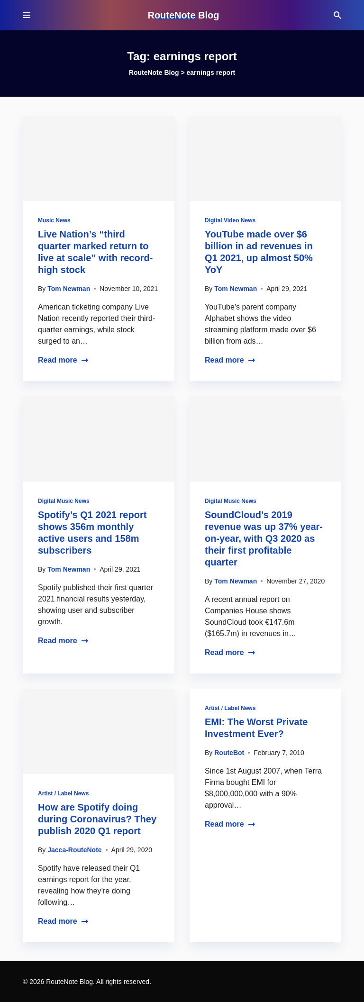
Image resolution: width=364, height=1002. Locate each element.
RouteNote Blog (183, 15)
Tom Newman (68, 288)
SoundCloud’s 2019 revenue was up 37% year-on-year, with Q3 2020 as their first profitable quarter (264, 538)
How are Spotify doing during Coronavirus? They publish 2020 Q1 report (97, 819)
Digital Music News (64, 501)
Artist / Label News (63, 793)
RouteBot (229, 752)
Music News (54, 220)
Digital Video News (230, 220)
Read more (63, 360)
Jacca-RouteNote (74, 850)
